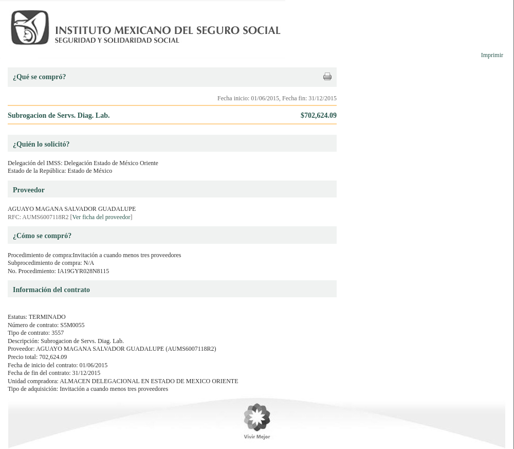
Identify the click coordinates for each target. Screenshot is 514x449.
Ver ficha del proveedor (101, 217)
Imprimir (492, 55)
